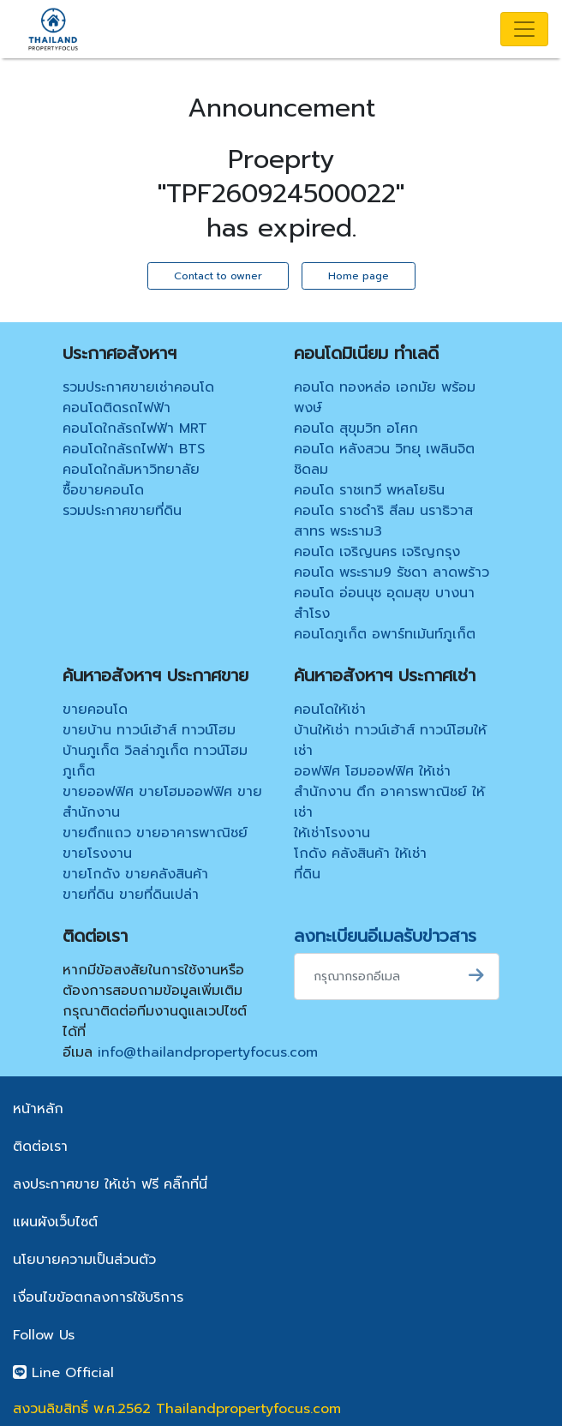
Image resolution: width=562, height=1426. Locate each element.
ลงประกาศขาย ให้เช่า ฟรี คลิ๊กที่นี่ (110, 1184)
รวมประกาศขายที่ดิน (122, 510)
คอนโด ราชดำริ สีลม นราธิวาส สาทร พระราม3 (383, 521)
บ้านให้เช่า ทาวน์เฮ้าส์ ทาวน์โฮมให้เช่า (390, 740)
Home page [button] (358, 276)
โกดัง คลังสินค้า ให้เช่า (360, 853)
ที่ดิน (307, 874)
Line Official (63, 1373)
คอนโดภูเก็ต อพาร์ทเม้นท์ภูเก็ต (384, 634)
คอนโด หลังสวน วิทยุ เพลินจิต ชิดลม (384, 459)
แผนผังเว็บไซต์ (55, 1222)
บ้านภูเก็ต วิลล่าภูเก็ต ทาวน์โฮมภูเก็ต (155, 761)
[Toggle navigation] (524, 29)
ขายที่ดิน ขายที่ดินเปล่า (131, 894)
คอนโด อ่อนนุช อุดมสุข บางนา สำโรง (384, 603)
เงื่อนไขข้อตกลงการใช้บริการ (98, 1297)
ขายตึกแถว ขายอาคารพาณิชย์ (155, 833)
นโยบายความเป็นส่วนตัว (84, 1259)
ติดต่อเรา (40, 1146)
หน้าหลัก (38, 1109)
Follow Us (44, 1335)
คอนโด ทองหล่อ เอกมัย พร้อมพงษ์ (384, 397)
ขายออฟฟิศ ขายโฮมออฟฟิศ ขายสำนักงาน (162, 802)
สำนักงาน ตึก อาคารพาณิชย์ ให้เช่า (389, 802)
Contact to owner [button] (218, 276)
